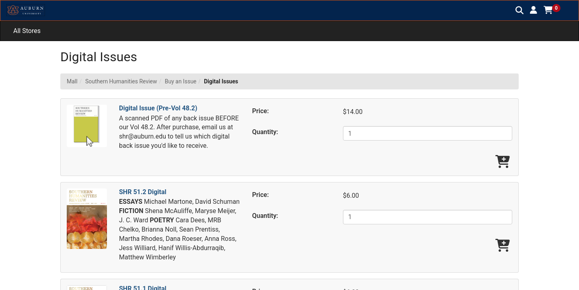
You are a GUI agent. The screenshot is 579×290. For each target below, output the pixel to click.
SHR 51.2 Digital (142, 192)
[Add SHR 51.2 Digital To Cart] (502, 245)
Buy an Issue (181, 81)
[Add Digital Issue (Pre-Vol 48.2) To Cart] (502, 162)
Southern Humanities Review (121, 81)
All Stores (27, 31)
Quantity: (265, 132)
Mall (72, 81)
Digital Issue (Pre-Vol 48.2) (158, 108)
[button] (533, 10)
